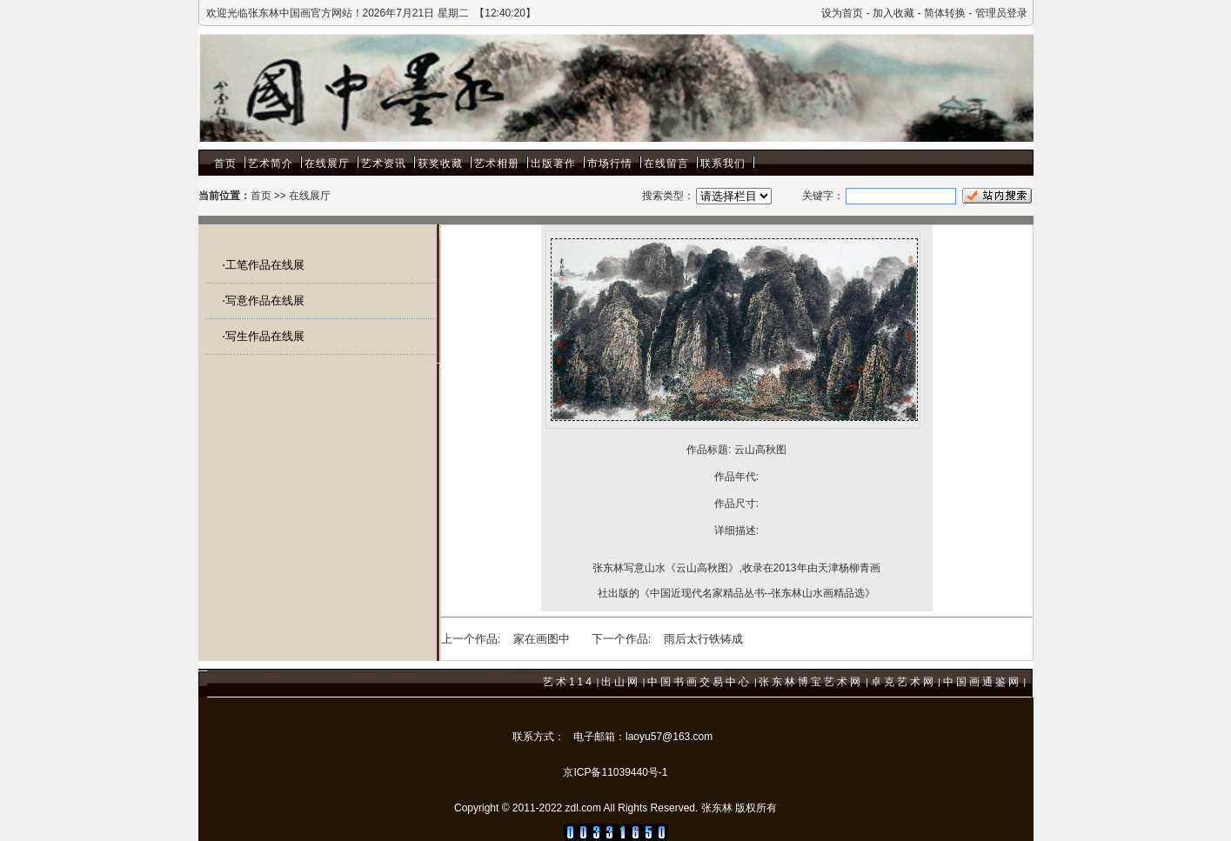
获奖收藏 (440, 163)
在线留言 (666, 163)
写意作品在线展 (264, 300)
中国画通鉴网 (982, 682)
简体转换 (945, 13)
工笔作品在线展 (264, 264)
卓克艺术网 (903, 682)
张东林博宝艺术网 (811, 682)
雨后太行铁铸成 (703, 638)
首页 (225, 163)
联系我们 (723, 163)
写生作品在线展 (264, 336)
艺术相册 (496, 163)
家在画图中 (541, 638)
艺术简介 (270, 163)
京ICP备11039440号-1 (615, 772)
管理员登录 (1001, 13)
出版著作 (553, 163)
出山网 (620, 682)
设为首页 (842, 13)
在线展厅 (327, 163)
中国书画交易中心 (699, 682)
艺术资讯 (383, 163)
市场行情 (609, 163)
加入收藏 (893, 13)
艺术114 (568, 682)
